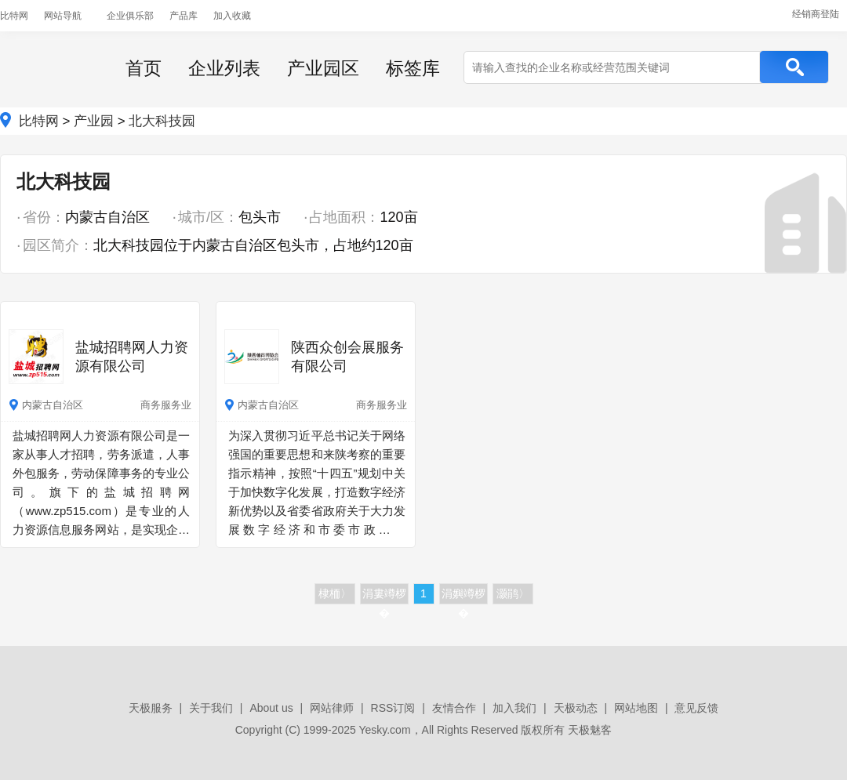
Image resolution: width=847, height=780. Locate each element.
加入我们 (514, 708)
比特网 (14, 15)
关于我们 (211, 708)
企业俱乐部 (130, 15)
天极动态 (576, 708)
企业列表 (224, 68)
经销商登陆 (815, 14)
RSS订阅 (393, 708)
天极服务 (151, 708)
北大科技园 (162, 121)
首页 (143, 68)
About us (271, 708)
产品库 (183, 15)
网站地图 (636, 708)
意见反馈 (696, 708)
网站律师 (332, 708)
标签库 (413, 68)
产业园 (94, 121)
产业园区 (323, 68)
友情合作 (454, 708)
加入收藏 (232, 15)
